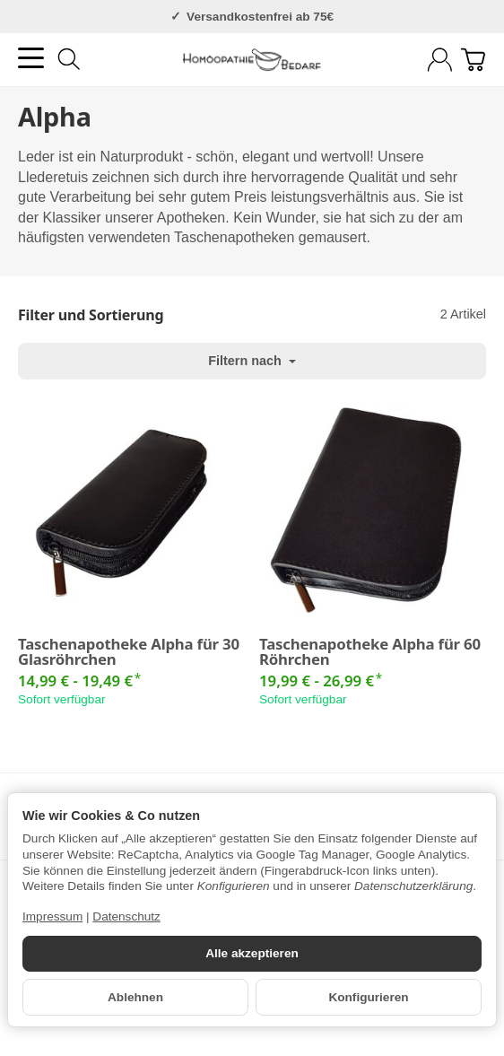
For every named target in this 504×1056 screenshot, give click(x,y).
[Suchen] (69, 59)
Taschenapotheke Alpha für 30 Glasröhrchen (128, 652)
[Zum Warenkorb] (473, 60)
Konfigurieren (368, 997)
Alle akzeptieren (252, 953)
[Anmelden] (440, 60)
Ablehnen (135, 997)
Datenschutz (126, 916)
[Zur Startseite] (252, 60)
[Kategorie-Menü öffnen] (31, 58)
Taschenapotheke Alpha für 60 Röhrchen (370, 652)
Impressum (52, 916)
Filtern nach (252, 360)
